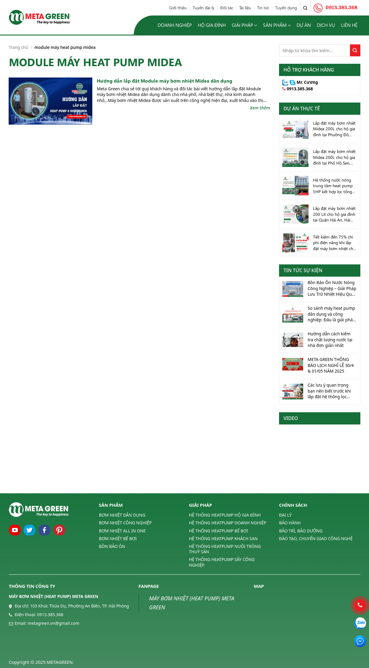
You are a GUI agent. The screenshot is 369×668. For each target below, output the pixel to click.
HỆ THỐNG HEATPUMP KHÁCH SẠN (223, 538)
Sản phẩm (276, 25)
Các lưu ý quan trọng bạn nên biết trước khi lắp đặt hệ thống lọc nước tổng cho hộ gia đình (329, 391)
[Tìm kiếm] (305, 8)
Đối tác (226, 7)
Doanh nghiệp (175, 25)
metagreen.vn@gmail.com (53, 623)
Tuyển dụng (286, 7)
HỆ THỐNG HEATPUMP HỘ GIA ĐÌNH (225, 515)
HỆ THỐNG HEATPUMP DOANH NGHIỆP (227, 523)
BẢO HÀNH (290, 523)
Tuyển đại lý (203, 7)
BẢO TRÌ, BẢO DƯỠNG (301, 531)
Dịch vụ (326, 25)
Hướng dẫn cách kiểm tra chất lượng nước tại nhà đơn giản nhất (330, 339)
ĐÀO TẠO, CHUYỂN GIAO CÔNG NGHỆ (316, 538)
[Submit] (355, 50)
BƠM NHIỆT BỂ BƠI (118, 538)
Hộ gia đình (212, 25)
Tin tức (263, 7)
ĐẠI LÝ (285, 515)
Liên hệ (349, 25)
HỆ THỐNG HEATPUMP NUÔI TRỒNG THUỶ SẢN (225, 548)
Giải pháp (244, 25)
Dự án (304, 25)
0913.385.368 (300, 89)
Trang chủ (18, 47)
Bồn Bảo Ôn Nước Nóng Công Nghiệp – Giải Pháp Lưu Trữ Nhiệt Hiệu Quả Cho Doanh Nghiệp (332, 288)
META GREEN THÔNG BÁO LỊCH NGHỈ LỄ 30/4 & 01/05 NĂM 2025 (331, 365)
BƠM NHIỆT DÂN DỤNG (122, 515)
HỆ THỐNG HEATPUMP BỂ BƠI (218, 531)
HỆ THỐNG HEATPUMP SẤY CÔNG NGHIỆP (222, 562)
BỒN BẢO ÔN (112, 546)
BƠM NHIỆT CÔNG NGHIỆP (125, 523)
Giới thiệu (178, 7)
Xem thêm (260, 108)
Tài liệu (245, 7)
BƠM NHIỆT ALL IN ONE (122, 531)
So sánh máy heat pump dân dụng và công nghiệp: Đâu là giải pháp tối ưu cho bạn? (331, 314)
